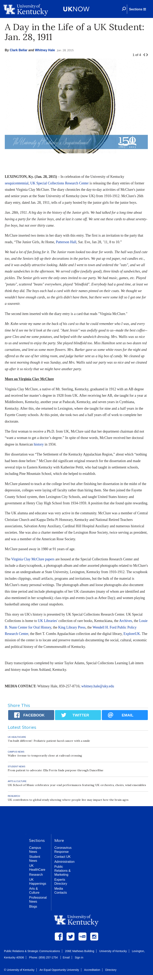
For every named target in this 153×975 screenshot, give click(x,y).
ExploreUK (132, 634)
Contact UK (62, 856)
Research (36, 874)
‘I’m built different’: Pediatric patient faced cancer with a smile (49, 741)
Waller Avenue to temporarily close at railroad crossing (45, 755)
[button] (137, 9)
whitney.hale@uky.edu (97, 686)
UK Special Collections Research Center (59, 183)
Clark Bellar (18, 50)
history (39, 444)
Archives (125, 621)
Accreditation (92, 969)
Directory (110, 969)
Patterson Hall (66, 242)
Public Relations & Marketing (62, 870)
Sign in (79, 957)
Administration (64, 861)
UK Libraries (47, 621)
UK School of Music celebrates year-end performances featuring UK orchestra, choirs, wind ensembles (77, 785)
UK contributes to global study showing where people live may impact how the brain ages (68, 800)
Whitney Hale (45, 50)
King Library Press (71, 627)
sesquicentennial (16, 183)
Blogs (33, 906)
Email (66, 957)
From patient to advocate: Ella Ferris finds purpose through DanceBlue (55, 770)
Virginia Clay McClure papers (32, 559)
